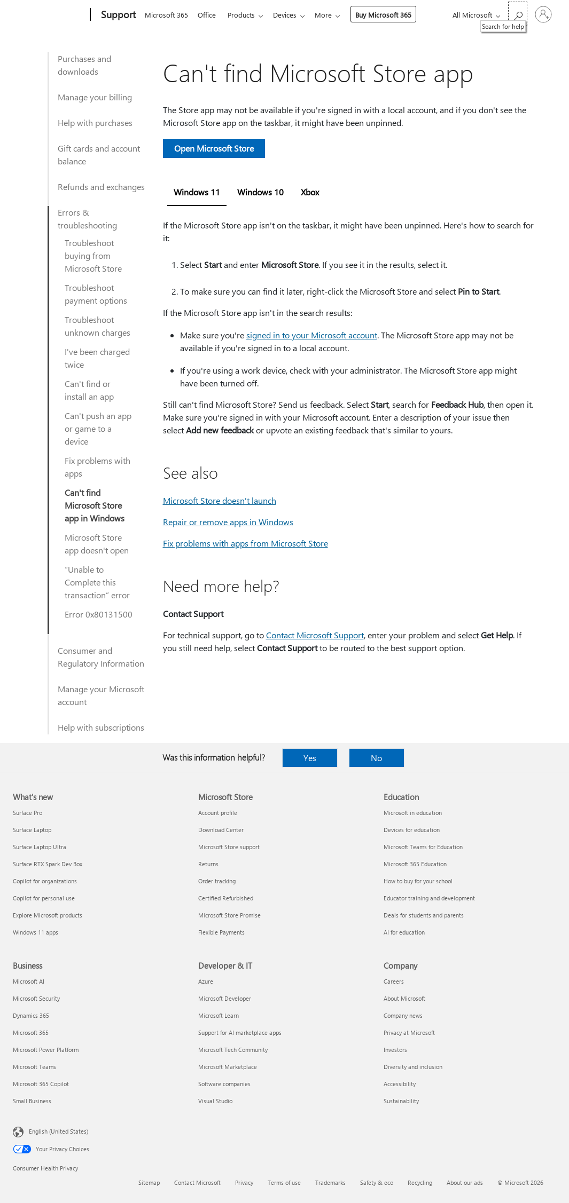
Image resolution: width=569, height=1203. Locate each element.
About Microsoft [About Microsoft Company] (404, 998)
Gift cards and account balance (99, 155)
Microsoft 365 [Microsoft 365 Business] (31, 1032)
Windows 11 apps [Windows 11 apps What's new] (35, 932)
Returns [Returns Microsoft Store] (208, 864)
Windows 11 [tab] (197, 191)
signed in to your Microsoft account (311, 335)
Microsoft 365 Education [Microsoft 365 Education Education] (415, 864)
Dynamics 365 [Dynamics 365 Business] (31, 1015)
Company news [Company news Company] (403, 1015)
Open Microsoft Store (214, 148)
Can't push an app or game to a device (98, 428)
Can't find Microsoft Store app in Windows (94, 505)
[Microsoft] (49, 15)
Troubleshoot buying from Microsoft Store (93, 255)
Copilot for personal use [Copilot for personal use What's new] (44, 898)
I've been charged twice (97, 358)
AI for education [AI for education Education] (404, 932)
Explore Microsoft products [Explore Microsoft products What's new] (47, 915)
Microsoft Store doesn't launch (219, 500)
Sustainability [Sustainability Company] (401, 1101)
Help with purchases (95, 122)
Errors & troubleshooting (87, 219)
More (331, 14)
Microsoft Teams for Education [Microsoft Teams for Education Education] (423, 847)
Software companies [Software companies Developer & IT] (224, 1084)
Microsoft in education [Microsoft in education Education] (413, 813)
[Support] (117, 15)
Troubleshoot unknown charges (97, 326)
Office (209, 14)
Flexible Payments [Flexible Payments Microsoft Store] (221, 932)
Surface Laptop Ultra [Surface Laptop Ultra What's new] (39, 847)
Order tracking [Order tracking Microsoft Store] (217, 881)
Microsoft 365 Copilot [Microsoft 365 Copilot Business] (41, 1084)
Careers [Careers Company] (394, 981)
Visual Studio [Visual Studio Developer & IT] (215, 1101)
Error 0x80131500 (98, 614)
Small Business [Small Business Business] (32, 1101)
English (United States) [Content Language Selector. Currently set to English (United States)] (58, 1131)
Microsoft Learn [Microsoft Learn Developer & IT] (218, 1015)
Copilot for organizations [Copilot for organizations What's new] (45, 881)
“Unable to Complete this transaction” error (97, 582)
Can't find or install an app (89, 390)
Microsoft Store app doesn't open (97, 544)
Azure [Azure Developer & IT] (205, 981)
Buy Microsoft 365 (392, 14)
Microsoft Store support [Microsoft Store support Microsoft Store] (229, 847)
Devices (291, 14)
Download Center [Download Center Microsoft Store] (221, 830)
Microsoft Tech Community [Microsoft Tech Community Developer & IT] (233, 1050)
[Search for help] (517, 14)
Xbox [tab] (310, 191)
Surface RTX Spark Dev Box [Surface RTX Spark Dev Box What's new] (47, 864)
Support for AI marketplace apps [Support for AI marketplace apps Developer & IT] (240, 1032)
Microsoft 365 (166, 14)
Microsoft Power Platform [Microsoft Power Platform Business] (46, 1050)
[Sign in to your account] (543, 14)
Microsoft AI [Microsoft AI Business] (28, 981)
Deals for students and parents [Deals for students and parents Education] (424, 915)
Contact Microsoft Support (315, 634)
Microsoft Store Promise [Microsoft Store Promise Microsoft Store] (229, 915)
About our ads (465, 1182)
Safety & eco (376, 1182)
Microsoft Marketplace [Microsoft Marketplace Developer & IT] (227, 1067)
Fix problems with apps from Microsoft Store (245, 543)
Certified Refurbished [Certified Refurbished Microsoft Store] (225, 898)
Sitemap (149, 1182)
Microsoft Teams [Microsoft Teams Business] (34, 1067)
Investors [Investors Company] (395, 1050)
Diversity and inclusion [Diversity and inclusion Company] (413, 1067)
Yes (309, 757)
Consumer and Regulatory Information (101, 657)
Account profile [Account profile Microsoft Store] (217, 813)
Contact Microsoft (197, 1182)
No (376, 757)
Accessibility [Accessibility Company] (400, 1084)
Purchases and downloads (84, 65)
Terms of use (284, 1182)
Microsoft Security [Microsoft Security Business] (36, 998)
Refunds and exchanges (101, 186)
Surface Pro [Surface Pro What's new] (27, 813)
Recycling (420, 1182)
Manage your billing (95, 96)
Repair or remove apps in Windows (228, 521)
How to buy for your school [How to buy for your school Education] (418, 881)
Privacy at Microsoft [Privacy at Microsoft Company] (409, 1032)
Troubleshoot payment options (96, 294)
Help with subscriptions (101, 727)
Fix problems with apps (97, 467)
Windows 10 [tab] (260, 191)
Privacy (244, 1182)
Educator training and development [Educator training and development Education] (429, 898)
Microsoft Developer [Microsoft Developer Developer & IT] (224, 998)
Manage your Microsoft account (101, 695)
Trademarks (330, 1182)
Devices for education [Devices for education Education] (412, 830)
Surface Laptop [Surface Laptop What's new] (32, 830)
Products (245, 14)
